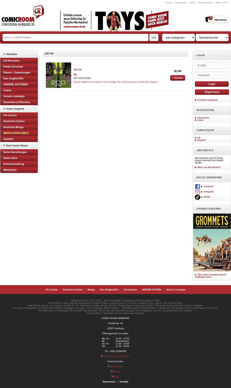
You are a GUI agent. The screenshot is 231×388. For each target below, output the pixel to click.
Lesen (200, 120)
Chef (115, 376)
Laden (115, 371)
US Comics (10, 115)
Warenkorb (9, 169)
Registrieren (212, 92)
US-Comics (52, 289)
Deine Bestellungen (15, 152)
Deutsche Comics (14, 121)
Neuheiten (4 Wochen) (16, 102)
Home (168, 2)
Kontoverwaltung (13, 164)
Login (211, 84)
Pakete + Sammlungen (16, 72)
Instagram (204, 192)
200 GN (78, 69)
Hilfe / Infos (221, 2)
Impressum (109, 381)
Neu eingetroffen (13, 78)
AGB (192, 2)
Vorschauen (130, 289)
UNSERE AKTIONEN (15, 84)
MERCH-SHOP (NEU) (15, 133)
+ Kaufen (177, 77)
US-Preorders (11, 60)
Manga (91, 289)
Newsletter (181, 2)
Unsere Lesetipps (13, 96)
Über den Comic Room (115, 356)
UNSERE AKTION (151, 289)
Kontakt (124, 381)
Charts (7, 90)
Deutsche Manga (13, 127)
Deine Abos (10, 158)
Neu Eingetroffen (109, 289)
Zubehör (8, 139)
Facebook (204, 186)
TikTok (202, 197)
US (198, 138)
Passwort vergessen (207, 100)
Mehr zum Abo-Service (207, 167)
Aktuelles (11, 54)
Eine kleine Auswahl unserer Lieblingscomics (210, 275)
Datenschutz (205, 2)
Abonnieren (203, 118)
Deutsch (201, 140)
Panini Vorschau (13, 66)
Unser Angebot (15, 108)
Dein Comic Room (17, 145)
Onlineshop (115, 366)
